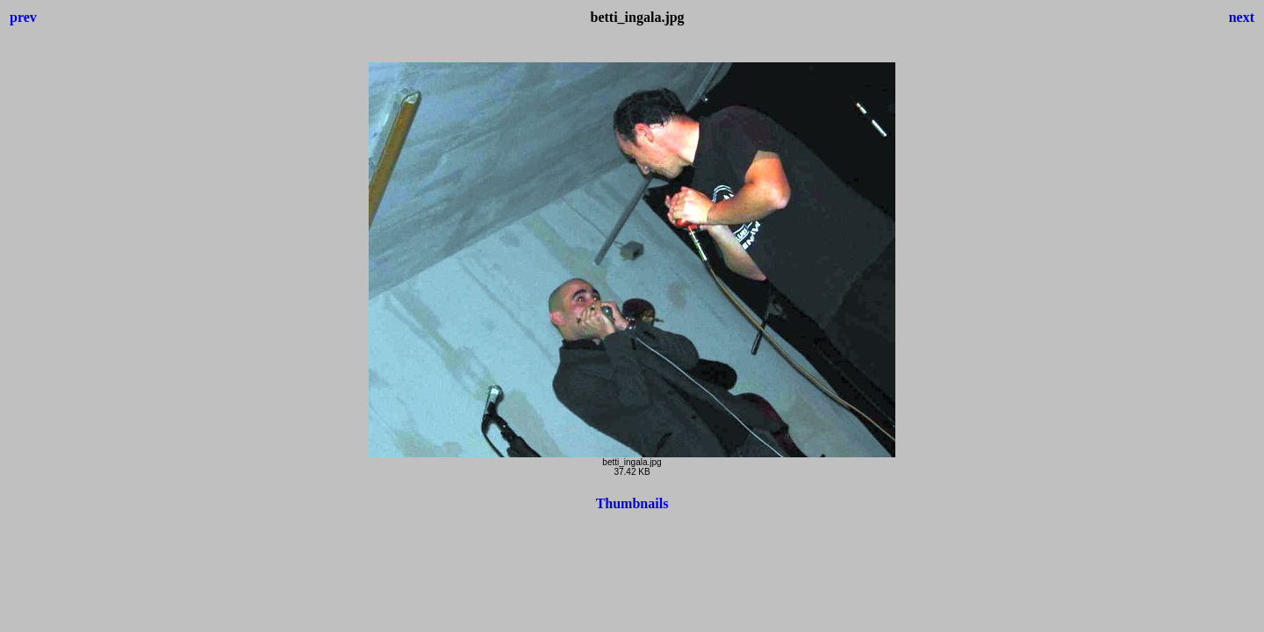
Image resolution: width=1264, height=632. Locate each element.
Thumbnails (632, 503)
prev (23, 17)
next (1241, 17)
